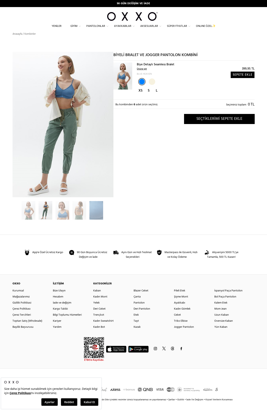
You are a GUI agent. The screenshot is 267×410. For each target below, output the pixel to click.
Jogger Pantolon (184, 334)
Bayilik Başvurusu (23, 334)
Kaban (97, 298)
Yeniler (57, 29)
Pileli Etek (179, 298)
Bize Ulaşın (59, 298)
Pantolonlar (95, 29)
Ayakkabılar (122, 29)
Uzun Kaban (221, 322)
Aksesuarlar (149, 29)
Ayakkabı (179, 310)
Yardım (57, 334)
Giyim (73, 29)
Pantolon (139, 310)
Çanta (137, 304)
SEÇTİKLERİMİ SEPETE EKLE (219, 126)
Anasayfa (17, 41)
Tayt (136, 328)
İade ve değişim (62, 310)
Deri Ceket (99, 316)
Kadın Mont (100, 304)
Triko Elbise (180, 328)
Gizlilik (181, 407)
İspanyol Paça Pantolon (228, 298)
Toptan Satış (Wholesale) (27, 328)
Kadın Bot (99, 334)
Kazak (137, 334)
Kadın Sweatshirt (103, 328)
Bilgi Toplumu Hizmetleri (67, 322)
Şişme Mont (181, 304)
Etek (136, 322)
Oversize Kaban (223, 328)
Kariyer (57, 328)
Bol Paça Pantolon (225, 304)
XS (140, 98)
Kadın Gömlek (182, 316)
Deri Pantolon (142, 316)
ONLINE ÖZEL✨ (206, 29)
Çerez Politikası (21, 316)
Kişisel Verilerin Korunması (219, 407)
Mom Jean (220, 316)
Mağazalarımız (21, 304)
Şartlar (172, 407)
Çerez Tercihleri (22, 322)
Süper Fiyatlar (177, 29)
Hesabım (58, 304)
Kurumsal (18, 298)
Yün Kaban (220, 334)
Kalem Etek (220, 310)
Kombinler (30, 41)
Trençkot (98, 322)
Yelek (96, 310)
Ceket (177, 322)
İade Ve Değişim (194, 407)
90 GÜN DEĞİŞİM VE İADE (133, 3)
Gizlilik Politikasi (22, 310)
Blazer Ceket (141, 298)
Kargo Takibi (60, 316)
